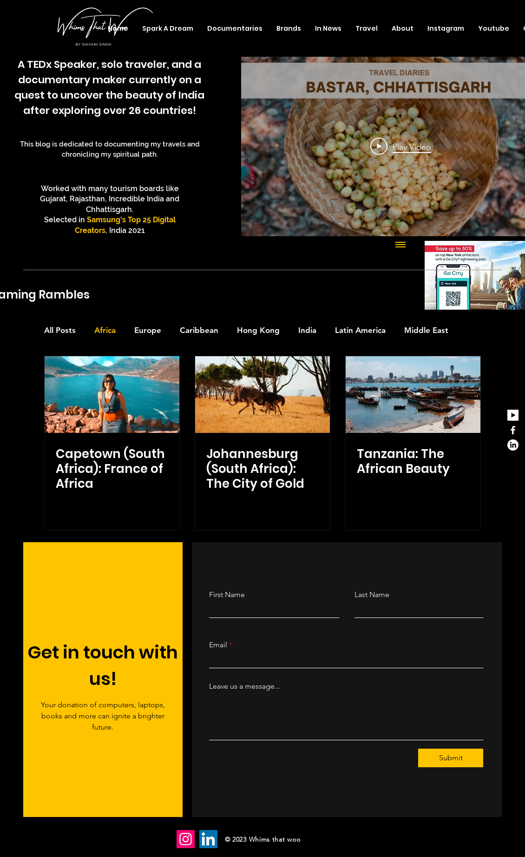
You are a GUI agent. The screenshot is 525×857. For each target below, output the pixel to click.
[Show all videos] (400, 245)
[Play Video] (400, 146)
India (307, 330)
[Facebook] (512, 430)
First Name (227, 594)
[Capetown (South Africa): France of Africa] (112, 394)
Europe (147, 330)
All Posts (60, 330)
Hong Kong (258, 330)
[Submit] (450, 758)
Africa (105, 330)
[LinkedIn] (512, 445)
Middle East (426, 330)
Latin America (360, 330)
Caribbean (199, 330)
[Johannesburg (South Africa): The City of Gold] (262, 394)
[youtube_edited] (512, 415)
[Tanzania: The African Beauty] (413, 394)
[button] (366, 28)
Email (218, 645)
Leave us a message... (244, 686)
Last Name (371, 594)
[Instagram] (186, 839)
